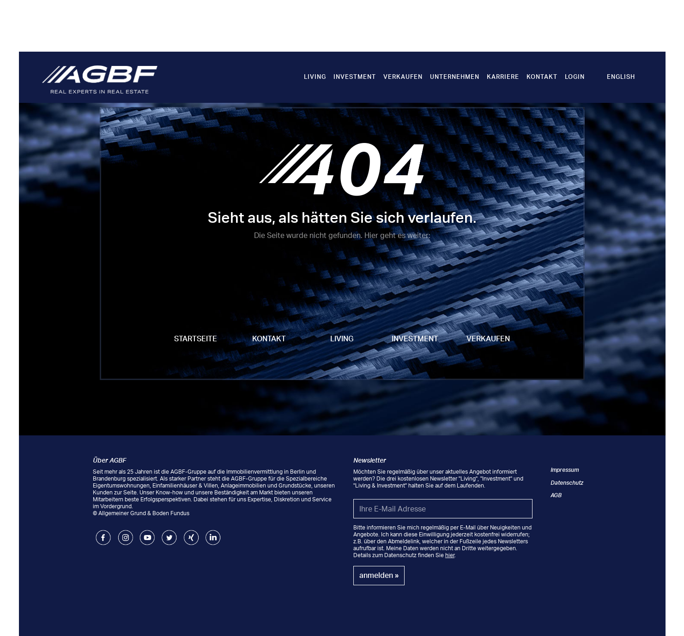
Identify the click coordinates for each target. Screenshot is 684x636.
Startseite (195, 338)
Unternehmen (454, 76)
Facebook (103, 533)
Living (315, 76)
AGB (556, 495)
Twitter (169, 533)
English (621, 76)
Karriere (503, 76)
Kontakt (542, 76)
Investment (354, 76)
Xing (189, 533)
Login (575, 76)
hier (449, 555)
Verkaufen (403, 76)
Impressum (565, 469)
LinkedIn (213, 533)
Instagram (125, 533)
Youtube (147, 533)
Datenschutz (567, 482)
